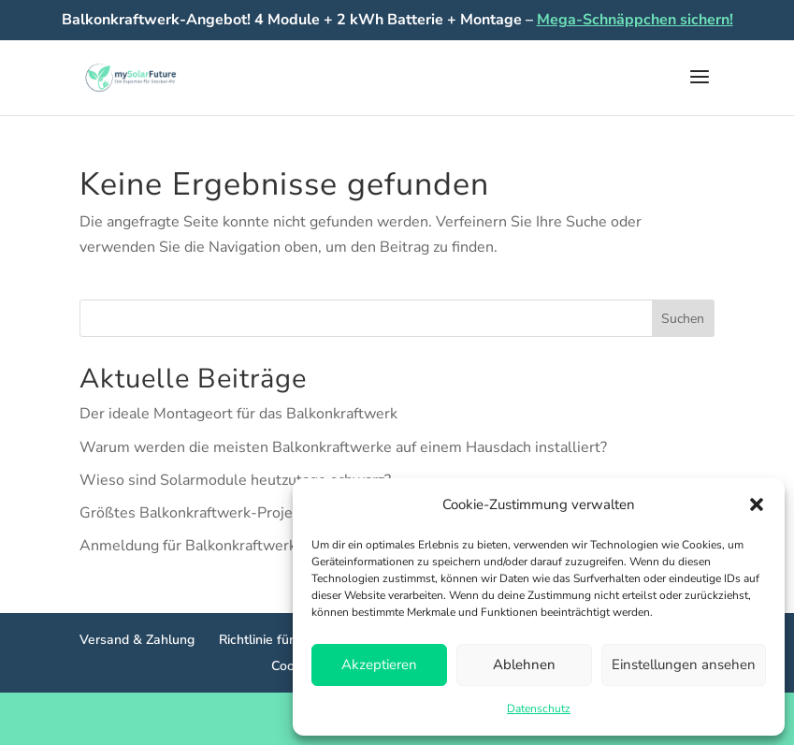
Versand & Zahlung (137, 640)
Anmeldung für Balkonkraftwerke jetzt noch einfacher (259, 545)
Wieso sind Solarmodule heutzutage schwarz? (235, 480)
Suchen (682, 319)
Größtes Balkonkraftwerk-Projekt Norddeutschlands (256, 513)
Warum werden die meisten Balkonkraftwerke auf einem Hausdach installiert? (343, 447)
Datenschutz (538, 708)
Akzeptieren (379, 664)
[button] (756, 504)
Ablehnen (524, 664)
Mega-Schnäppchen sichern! (635, 19)
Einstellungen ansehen (684, 664)
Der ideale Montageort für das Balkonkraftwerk (238, 413)
